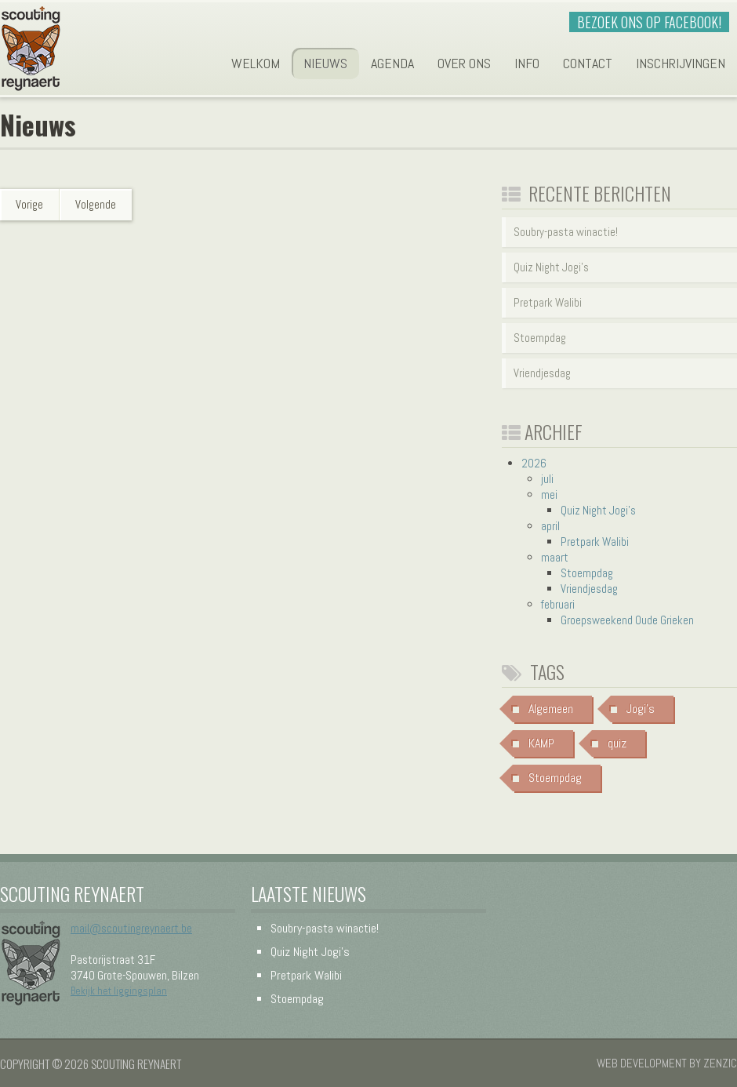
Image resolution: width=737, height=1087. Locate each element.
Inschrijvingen (680, 63)
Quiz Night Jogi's (551, 267)
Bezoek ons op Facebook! (649, 22)
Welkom (255, 63)
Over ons (464, 63)
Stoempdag (540, 337)
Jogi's (640, 708)
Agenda (392, 63)
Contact (587, 63)
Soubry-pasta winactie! (566, 231)
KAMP (541, 743)
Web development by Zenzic (667, 1063)
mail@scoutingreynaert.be (131, 928)
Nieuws (325, 63)
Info (526, 63)
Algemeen (550, 708)
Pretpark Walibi (548, 302)
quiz (617, 743)
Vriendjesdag (542, 372)
